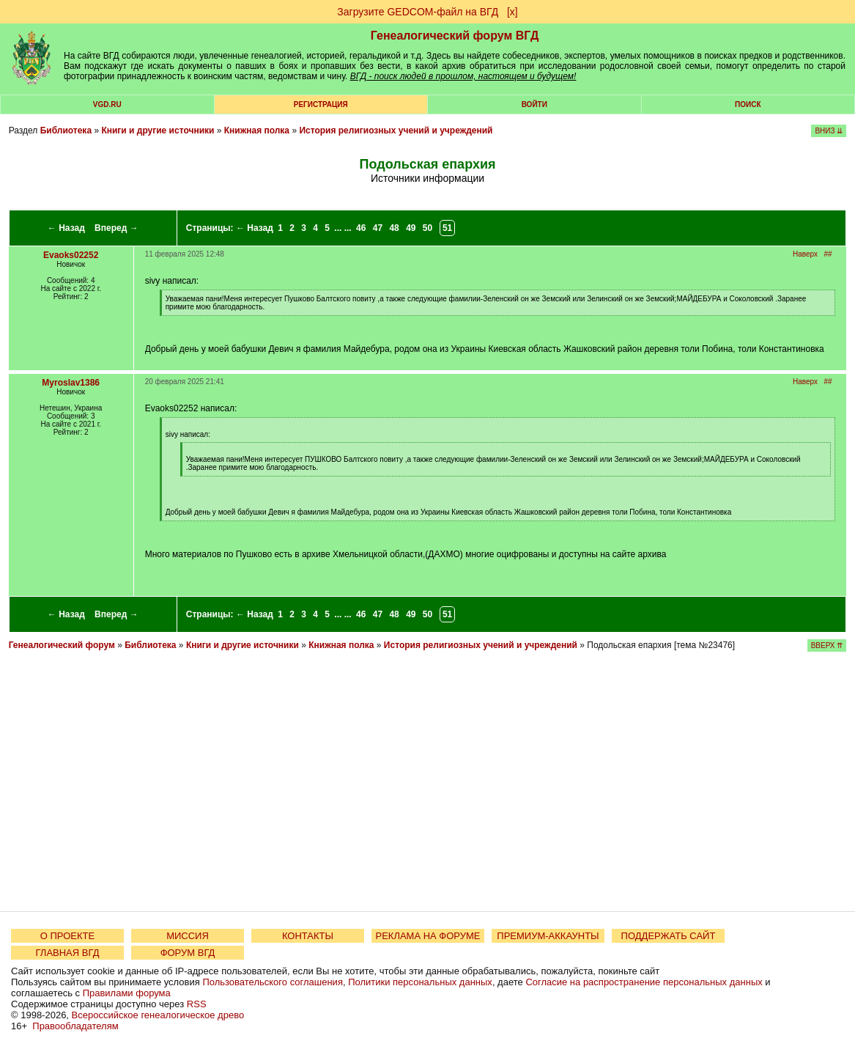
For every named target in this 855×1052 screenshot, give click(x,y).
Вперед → (116, 228)
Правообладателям (75, 1025)
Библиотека (66, 130)
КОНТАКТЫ (307, 935)
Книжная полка (256, 130)
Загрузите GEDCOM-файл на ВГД (417, 12)
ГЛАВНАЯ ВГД (68, 952)
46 (361, 228)
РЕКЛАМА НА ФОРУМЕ (427, 935)
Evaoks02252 (70, 255)
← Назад (66, 228)
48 (394, 228)
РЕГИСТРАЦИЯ (321, 104)
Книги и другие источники (157, 130)
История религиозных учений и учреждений (395, 130)
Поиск (747, 104)
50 (427, 228)
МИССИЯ (187, 935)
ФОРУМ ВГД (187, 952)
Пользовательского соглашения (272, 981)
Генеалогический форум (62, 645)
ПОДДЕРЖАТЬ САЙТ (668, 935)
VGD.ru (107, 104)
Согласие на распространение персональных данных (643, 981)
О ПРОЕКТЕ (67, 935)
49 (410, 228)
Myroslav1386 (71, 383)
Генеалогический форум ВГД (455, 35)
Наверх (805, 254)
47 (377, 228)
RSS (197, 1003)
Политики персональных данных (420, 981)
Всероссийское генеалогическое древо (158, 1014)
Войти (534, 104)
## (827, 254)
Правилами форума (127, 992)
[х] (512, 12)
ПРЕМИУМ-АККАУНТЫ (548, 935)
